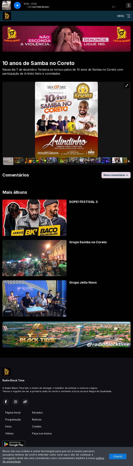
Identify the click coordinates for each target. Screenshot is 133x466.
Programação (13, 419)
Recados (37, 412)
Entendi (118, 456)
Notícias (36, 419)
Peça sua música (42, 433)
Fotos (8, 426)
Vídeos (9, 433)
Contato (36, 426)
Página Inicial (12, 412)
